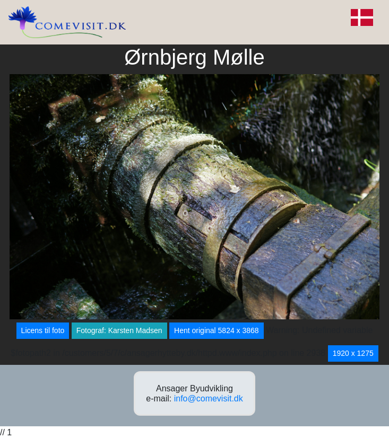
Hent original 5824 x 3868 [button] (216, 330)
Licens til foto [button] (43, 330)
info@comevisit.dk (208, 398)
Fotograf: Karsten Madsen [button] (119, 330)
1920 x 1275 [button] (353, 353)
